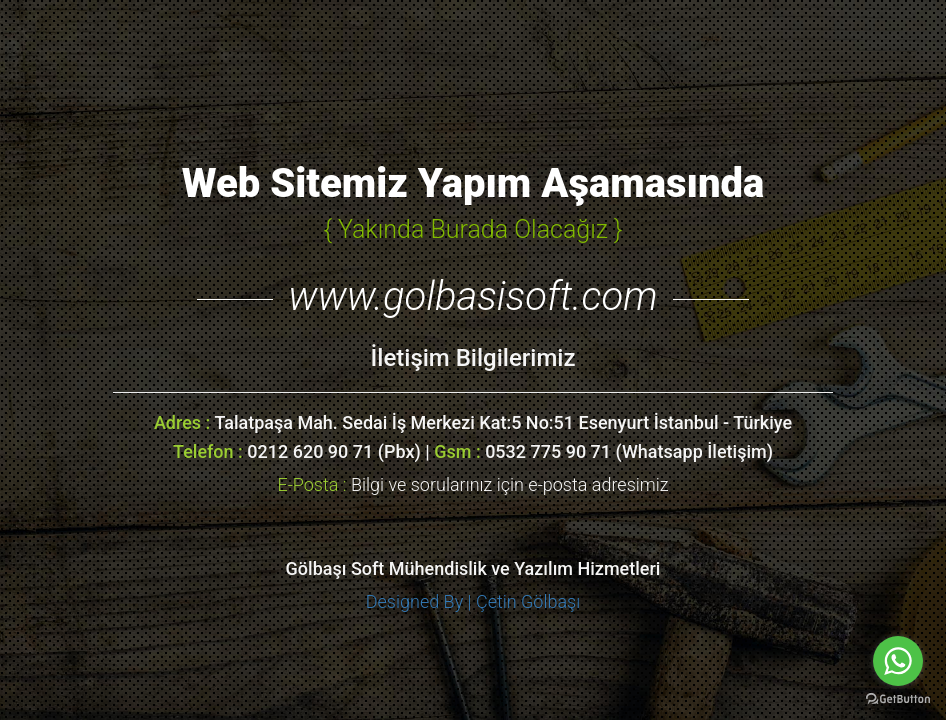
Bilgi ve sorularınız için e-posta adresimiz (472, 484)
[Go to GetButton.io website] (898, 699)
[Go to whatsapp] (898, 661)
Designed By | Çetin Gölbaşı (473, 601)
